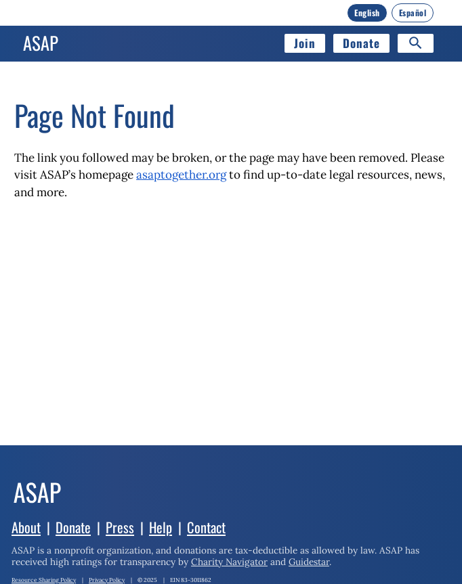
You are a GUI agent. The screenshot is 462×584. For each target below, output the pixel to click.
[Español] (413, 12)
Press (120, 527)
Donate (361, 43)
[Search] (416, 43)
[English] (367, 12)
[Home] (41, 43)
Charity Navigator (229, 562)
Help (160, 527)
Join (305, 43)
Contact (206, 527)
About (26, 527)
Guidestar (309, 562)
